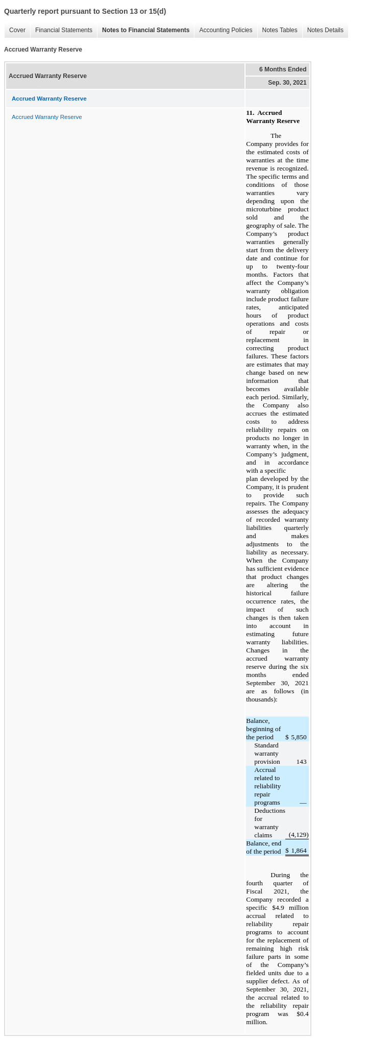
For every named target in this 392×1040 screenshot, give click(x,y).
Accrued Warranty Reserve (47, 117)
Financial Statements (61, 30)
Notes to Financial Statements (143, 30)
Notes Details (323, 30)
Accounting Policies (223, 30)
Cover (15, 30)
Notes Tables (277, 30)
